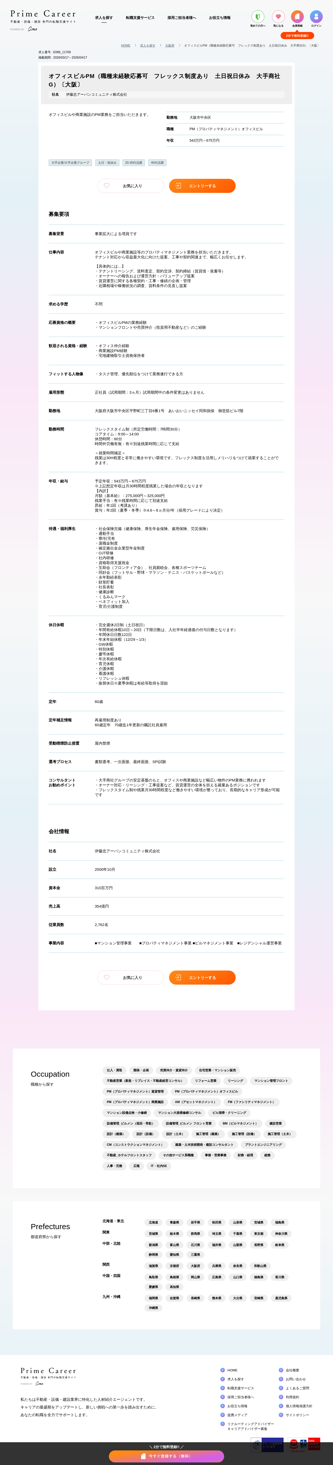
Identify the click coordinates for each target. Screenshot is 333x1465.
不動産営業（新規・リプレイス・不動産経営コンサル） (145, 1081)
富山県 (174, 1245)
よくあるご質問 (297, 1388)
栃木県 (174, 1234)
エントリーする (202, 186)
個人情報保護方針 (299, 1406)
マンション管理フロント (271, 1081)
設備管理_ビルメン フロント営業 (189, 1123)
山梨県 (237, 1245)
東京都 (258, 1234)
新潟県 (153, 1245)
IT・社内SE (159, 1166)
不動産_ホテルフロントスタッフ (129, 1155)
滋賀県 (153, 1266)
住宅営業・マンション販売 (217, 1070)
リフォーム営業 (205, 1081)
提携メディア (237, 1415)
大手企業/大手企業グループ (70, 162)
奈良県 (237, 1266)
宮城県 (258, 1222)
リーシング (235, 1081)
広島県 (216, 1277)
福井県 (216, 1245)
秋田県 (216, 1222)
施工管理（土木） (280, 1134)
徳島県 (258, 1277)
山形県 (237, 1222)
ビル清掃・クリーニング (229, 1113)
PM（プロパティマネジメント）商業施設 (135, 1102)
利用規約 (292, 1397)
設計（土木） (175, 1134)
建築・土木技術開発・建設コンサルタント (204, 1145)
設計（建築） (116, 1134)
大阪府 (169, 45)
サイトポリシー (297, 1415)
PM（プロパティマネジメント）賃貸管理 (135, 1091)
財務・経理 (245, 1155)
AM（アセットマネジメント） (196, 1102)
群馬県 (195, 1234)
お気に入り (130, 186)
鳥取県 (153, 1277)
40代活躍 (157, 162)
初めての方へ (258, 18)
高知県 (174, 1287)
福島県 (279, 1222)
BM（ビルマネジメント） (240, 1123)
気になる (278, 18)
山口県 (237, 1277)
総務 (267, 1155)
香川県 (279, 1277)
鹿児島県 (281, 1298)
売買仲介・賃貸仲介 (174, 1070)
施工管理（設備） (244, 1134)
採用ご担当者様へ (182, 18)
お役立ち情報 (220, 18)
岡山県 (195, 1277)
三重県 (195, 1255)
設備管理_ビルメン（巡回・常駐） (131, 1123)
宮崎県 (258, 1298)
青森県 (174, 1222)
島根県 (174, 1277)
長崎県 (195, 1298)
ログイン (316, 18)
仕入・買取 (114, 1070)
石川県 (195, 1245)
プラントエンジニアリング (263, 1145)
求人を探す (104, 18)
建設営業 (275, 1123)
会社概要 (292, 1370)
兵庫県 (216, 1266)
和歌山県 (260, 1266)
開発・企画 (141, 1070)
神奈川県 (281, 1234)
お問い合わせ (296, 1379)
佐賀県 (174, 1298)
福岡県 (153, 1298)
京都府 (174, 1266)
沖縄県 (153, 1308)
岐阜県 (279, 1245)
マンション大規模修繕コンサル (179, 1113)
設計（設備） (146, 1134)
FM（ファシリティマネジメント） (251, 1102)
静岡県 (153, 1255)
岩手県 (195, 1222)
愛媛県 (153, 1287)
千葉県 (237, 1234)
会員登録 (297, 18)
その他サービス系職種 (178, 1155)
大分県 (237, 1298)
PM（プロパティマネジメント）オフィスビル (226, 129)
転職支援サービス (140, 18)
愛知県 (174, 1255)
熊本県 (216, 1298)
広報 (136, 1166)
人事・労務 (114, 1166)
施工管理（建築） (208, 1134)
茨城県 (153, 1234)
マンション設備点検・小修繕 (127, 1113)
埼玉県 (216, 1234)
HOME (125, 45)
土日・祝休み (107, 162)
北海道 (153, 1222)
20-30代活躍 (133, 162)
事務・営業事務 (215, 1155)
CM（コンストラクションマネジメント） (135, 1145)
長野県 (258, 1245)
